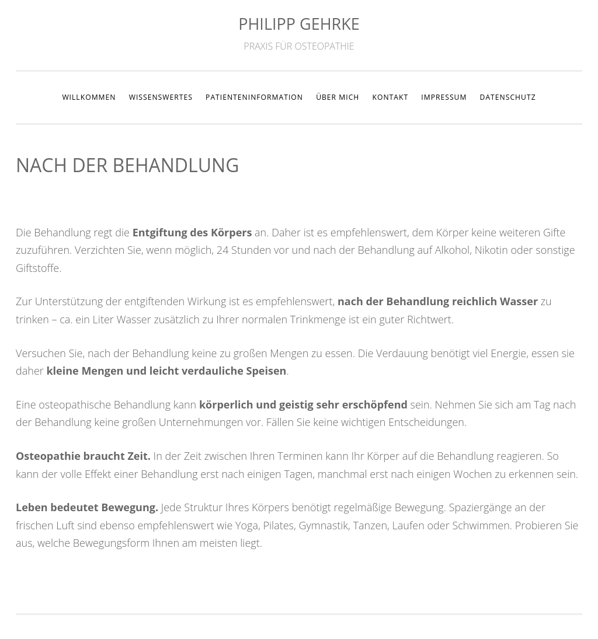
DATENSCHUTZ (508, 97)
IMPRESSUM (444, 97)
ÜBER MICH (337, 97)
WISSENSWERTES (161, 97)
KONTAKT (390, 97)
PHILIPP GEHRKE (299, 23)
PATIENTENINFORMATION (254, 97)
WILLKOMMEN (89, 97)
